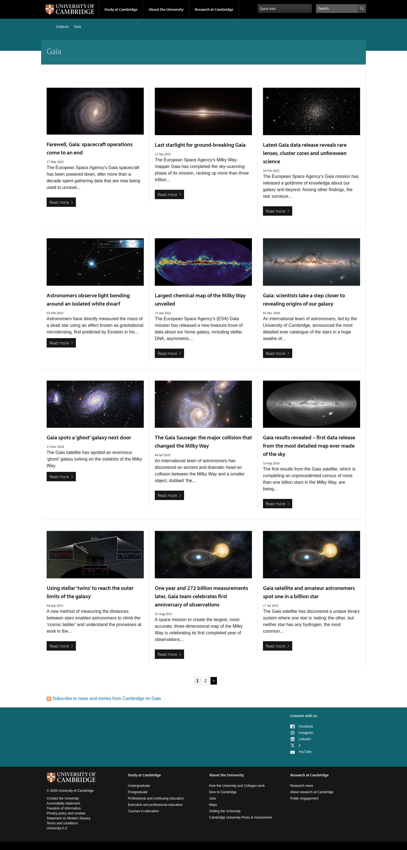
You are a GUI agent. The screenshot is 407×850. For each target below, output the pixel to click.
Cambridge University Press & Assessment (240, 817)
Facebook (306, 726)
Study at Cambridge (120, 9)
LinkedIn (305, 739)
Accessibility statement (63, 803)
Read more (59, 202)
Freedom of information (64, 808)
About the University (166, 9)
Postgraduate (137, 792)
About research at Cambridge (312, 792)
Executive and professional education (155, 805)
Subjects (62, 27)
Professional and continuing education (156, 798)
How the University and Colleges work (237, 786)
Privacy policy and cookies (66, 813)
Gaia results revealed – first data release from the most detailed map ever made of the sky (309, 445)
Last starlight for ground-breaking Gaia (200, 144)
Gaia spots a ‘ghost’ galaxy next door (89, 437)
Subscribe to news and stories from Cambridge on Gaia (104, 698)
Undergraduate (139, 786)
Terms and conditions (62, 823)
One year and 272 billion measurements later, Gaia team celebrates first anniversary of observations (201, 596)
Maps (213, 805)
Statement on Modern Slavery (69, 818)
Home (49, 26)
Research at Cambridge (214, 9)
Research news (301, 786)
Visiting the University (225, 811)
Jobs (212, 798)
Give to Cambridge (223, 792)
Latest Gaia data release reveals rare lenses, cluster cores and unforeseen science (305, 153)
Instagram (306, 733)
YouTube (305, 752)
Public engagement (304, 798)
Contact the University (63, 798)
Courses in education (143, 811)
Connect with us (303, 715)
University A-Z (57, 828)
